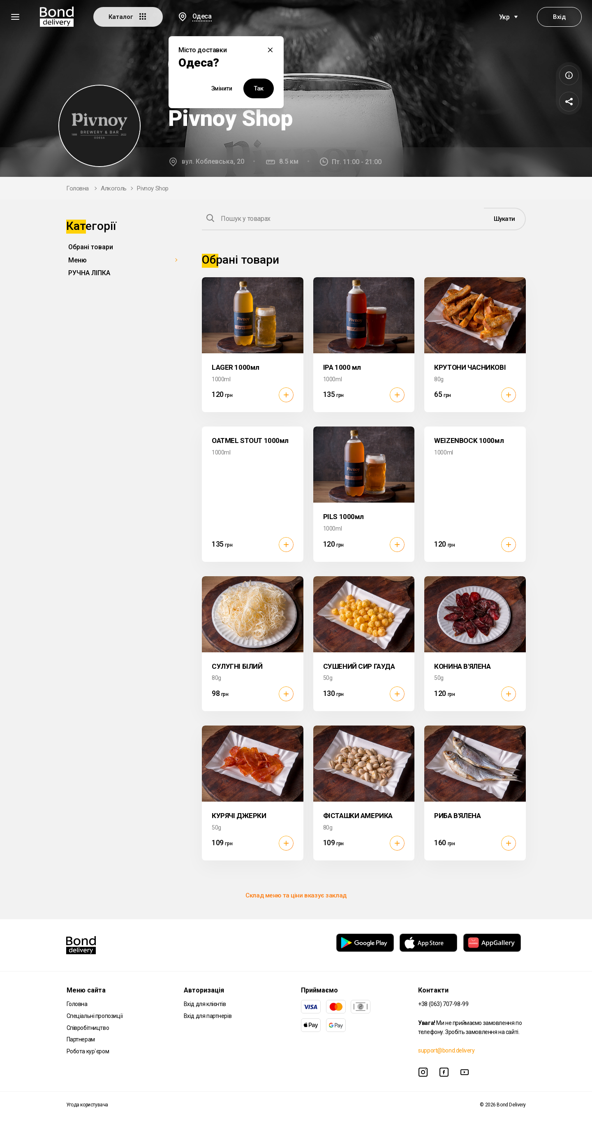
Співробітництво (88, 1028)
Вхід (559, 17)
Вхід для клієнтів (205, 1004)
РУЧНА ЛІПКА (89, 273)
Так (259, 88)
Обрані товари (90, 247)
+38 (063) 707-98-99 (443, 1004)
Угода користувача (87, 1105)
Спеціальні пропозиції (95, 1016)
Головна (77, 188)
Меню (77, 260)
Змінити (221, 88)
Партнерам (81, 1039)
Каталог (128, 16)
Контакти (433, 990)
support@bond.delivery (446, 1050)
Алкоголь (114, 188)
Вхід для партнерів (207, 1016)
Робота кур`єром (88, 1051)
